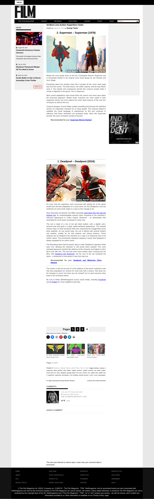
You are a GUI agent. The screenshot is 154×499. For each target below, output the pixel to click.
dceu (58, 373)
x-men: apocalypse (99, 375)
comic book (50, 373)
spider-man (94, 373)
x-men (91, 375)
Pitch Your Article (56, 475)
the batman (65, 375)
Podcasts (84, 471)
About (18, 475)
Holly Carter (75, 392)
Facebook (84, 479)
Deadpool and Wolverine (65, 254)
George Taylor (72, 28)
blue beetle (67, 370)
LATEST (44, 21)
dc (55, 373)
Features (73, 21)
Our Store (116, 475)
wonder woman (83, 375)
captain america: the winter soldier (94, 370)
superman (58, 375)
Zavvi (114, 483)
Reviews (57, 21)
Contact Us (53, 479)
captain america (77, 370)
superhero (51, 375)
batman (96, 368)
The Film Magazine (26, 21)
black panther (58, 370)
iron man (79, 373)
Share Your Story (56, 483)
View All (38, 86)
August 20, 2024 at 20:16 (69, 394)
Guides (87, 21)
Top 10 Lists (84, 368)
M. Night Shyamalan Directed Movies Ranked (60, 380)
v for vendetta (74, 375)
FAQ (17, 479)
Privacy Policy (21, 483)
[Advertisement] (76, 140)
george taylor (71, 373)
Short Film (84, 475)
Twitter (83, 483)
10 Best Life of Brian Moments (96, 380)
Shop (111, 21)
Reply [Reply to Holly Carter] (68, 401)
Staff (99, 21)
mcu (88, 373)
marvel (84, 373)
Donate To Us (117, 471)
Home (18, 471)
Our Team (52, 471)
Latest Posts (75, 368)
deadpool (63, 373)
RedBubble (116, 479)
